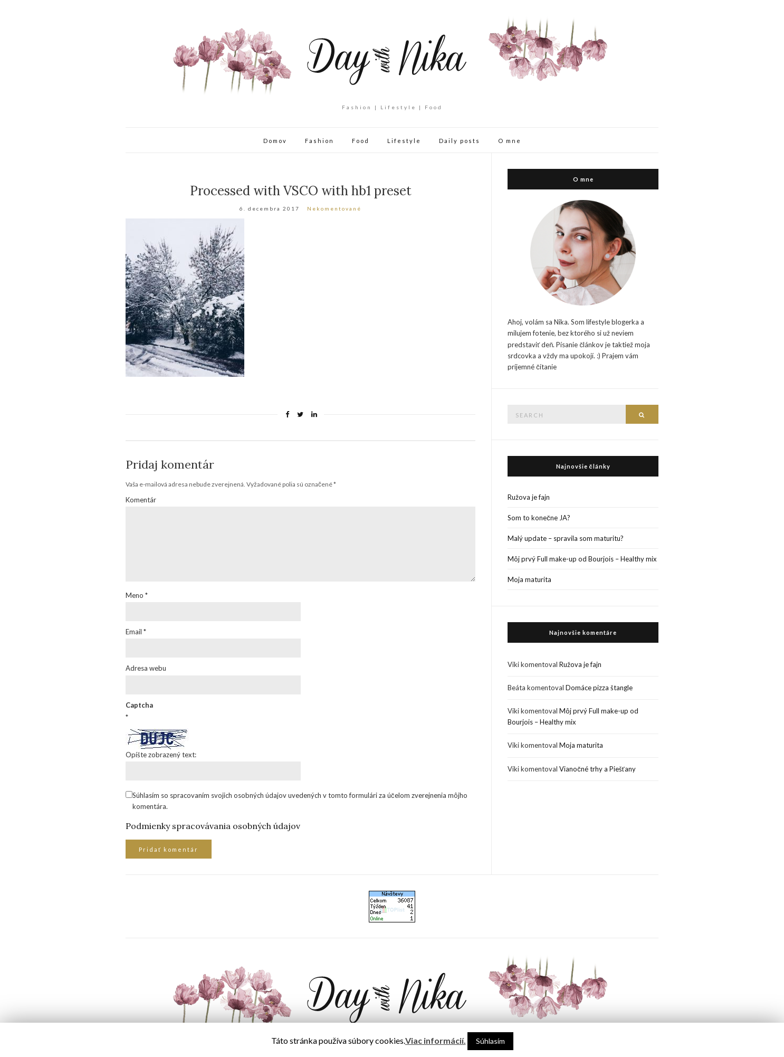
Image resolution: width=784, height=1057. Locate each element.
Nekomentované (334, 208)
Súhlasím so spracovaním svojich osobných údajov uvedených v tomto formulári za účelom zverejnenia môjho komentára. (299, 801)
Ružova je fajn (529, 497)
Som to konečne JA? (539, 517)
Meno (137, 595)
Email (136, 631)
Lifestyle (404, 140)
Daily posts (459, 140)
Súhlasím (490, 1040)
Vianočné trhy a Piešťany (597, 769)
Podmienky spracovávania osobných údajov (213, 826)
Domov (275, 140)
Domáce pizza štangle (599, 687)
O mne (509, 140)
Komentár (141, 500)
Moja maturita (529, 579)
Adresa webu (146, 668)
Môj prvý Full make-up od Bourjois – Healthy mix (582, 559)
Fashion (319, 140)
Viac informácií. (435, 1040)
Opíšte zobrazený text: (161, 754)
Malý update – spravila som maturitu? (566, 538)
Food (360, 140)
